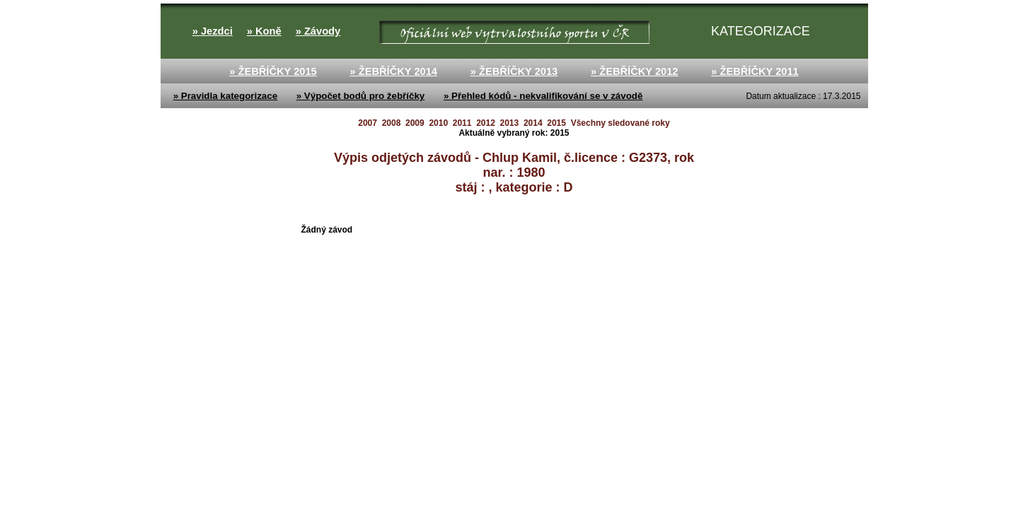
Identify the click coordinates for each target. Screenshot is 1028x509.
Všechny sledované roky (620, 123)
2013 (509, 123)
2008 (391, 123)
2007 (367, 123)
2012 (485, 123)
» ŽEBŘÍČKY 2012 (634, 71)
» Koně (264, 31)
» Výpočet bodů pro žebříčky (360, 95)
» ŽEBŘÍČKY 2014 (393, 71)
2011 (462, 123)
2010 (438, 123)
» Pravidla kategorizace (225, 95)
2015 (556, 123)
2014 (533, 123)
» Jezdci (212, 31)
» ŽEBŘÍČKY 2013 (514, 71)
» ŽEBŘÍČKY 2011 (755, 71)
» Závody (318, 31)
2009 (415, 123)
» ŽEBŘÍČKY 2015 (273, 71)
